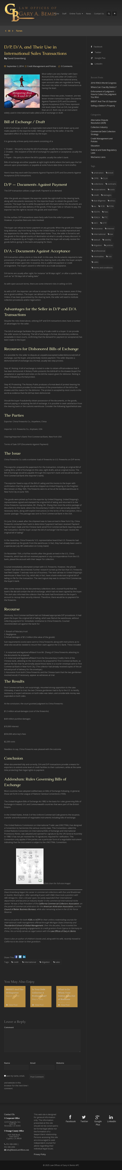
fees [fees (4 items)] (106, 212)
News (88, 13)
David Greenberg (17, 58)
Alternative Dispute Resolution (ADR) (99, 121)
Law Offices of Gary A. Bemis (63, 931)
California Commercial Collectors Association (59, 903)
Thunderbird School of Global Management (23, 925)
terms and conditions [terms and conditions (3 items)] (103, 267)
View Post (12, 1005)
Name (7, 1063)
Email (33, 1063)
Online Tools (76, 13)
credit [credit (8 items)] (96, 195)
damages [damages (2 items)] (107, 195)
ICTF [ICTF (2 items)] (104, 223)
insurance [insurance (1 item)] (98, 228)
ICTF (38, 919)
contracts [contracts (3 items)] (112, 184)
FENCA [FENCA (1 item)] (97, 217)
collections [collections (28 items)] (98, 184)
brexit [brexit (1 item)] (110, 172)
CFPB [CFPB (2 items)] (96, 178)
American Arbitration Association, (58, 906)
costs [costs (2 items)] (112, 189)
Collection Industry (99, 127)
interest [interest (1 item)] (110, 228)
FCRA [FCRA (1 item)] (111, 206)
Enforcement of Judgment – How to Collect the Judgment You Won (103, 94)
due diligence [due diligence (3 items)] (99, 200)
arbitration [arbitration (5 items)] (99, 172)
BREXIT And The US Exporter (104, 101)
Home (56, 13)
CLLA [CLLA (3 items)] (105, 178)
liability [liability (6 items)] (108, 239)
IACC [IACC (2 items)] (96, 223)
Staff (64, 13)
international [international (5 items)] (99, 234)
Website (60, 1063)
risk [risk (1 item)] (110, 256)
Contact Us (99, 13)
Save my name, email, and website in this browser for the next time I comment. (16, 1082)
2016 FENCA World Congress (103, 83)
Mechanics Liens (98, 157)
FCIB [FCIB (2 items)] (103, 206)
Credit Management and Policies (41, 66)
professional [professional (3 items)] (99, 251)
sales (56, 962)
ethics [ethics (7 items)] (112, 200)
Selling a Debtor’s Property (103, 105)
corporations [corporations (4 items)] (99, 189)
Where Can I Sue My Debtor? (104, 87)
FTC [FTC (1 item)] (106, 217)
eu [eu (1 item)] (95, 206)
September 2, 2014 (15, 66)
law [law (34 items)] (111, 234)
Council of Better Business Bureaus (20, 909)
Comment (9, 1027)
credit (14, 962)
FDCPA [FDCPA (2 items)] (97, 212)
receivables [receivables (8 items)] (99, 256)
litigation (45, 962)
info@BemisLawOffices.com (18, 1150)
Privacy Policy (40, 1154)
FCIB (30, 919)
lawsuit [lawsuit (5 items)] (97, 239)
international (29, 962)
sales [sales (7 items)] (96, 262)
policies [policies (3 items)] (109, 245)
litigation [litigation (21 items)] (98, 245)
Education (95, 145)
